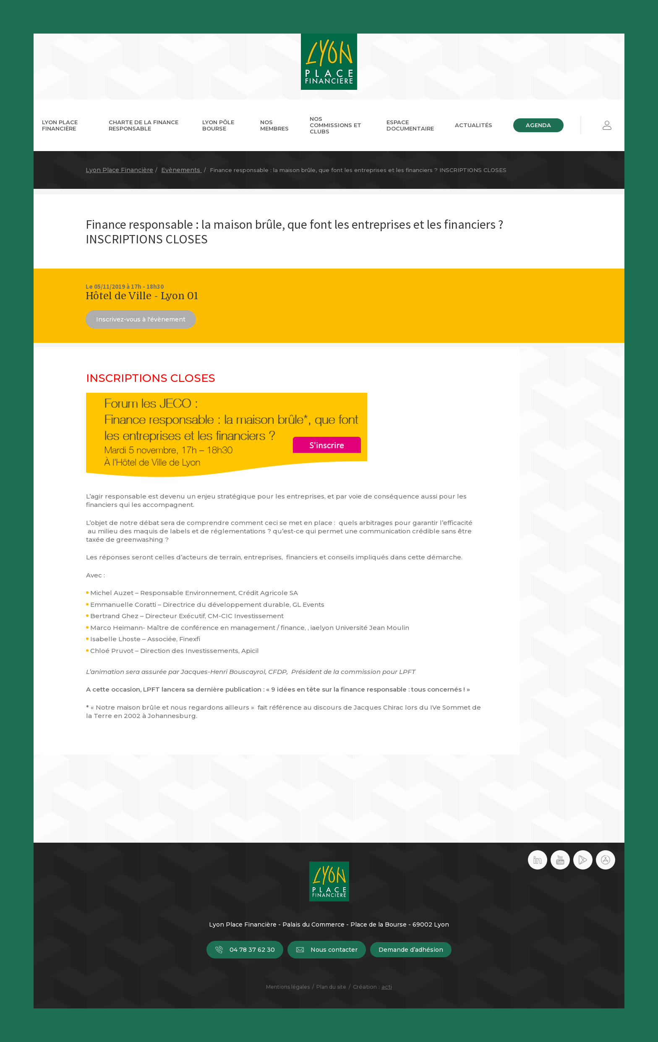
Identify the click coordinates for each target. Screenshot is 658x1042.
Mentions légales (288, 987)
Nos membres (274, 125)
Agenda (538, 125)
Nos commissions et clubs (335, 125)
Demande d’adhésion (411, 949)
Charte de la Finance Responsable (143, 125)
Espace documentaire (410, 125)
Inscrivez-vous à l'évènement (140, 319)
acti (386, 986)
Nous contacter (327, 949)
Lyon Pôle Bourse (218, 125)
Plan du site (331, 987)
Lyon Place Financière (60, 125)
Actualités (473, 125)
